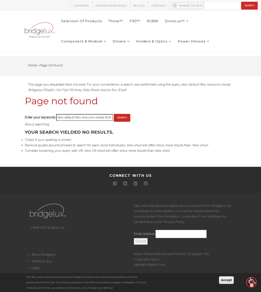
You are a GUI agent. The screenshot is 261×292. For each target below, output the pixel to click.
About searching (37, 125)
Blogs (139, 5)
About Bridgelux (44, 255)
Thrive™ (115, 21)
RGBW (153, 21)
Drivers (121, 42)
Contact (158, 5)
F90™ (135, 21)
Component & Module (83, 42)
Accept (226, 280)
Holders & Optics (153, 42)
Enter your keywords (40, 118)
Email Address (144, 234)
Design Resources (111, 5)
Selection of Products (81, 21)
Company (81, 5)
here (116, 287)
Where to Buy (190, 5)
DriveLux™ (177, 21)
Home (32, 66)
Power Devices (194, 42)
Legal (36, 268)
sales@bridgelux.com (149, 265)
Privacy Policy (174, 222)
